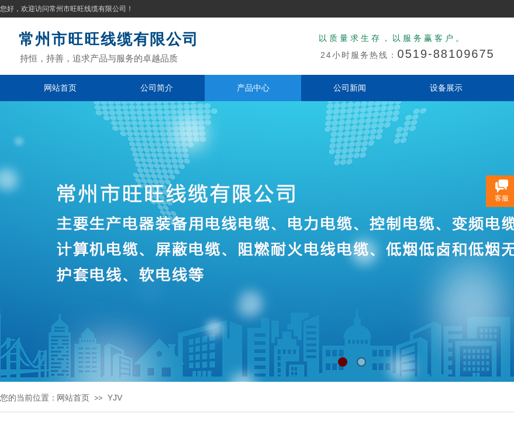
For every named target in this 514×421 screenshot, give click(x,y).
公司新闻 (349, 87)
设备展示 (446, 87)
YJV (115, 397)
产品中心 (253, 87)
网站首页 (60, 87)
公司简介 (156, 87)
